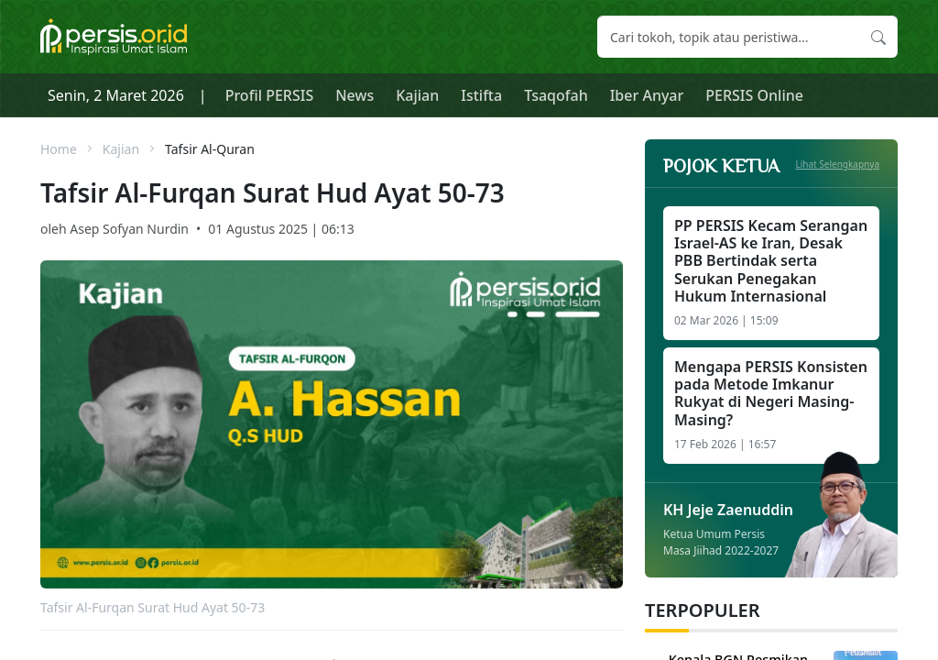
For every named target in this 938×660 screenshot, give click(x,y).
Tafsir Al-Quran (210, 149)
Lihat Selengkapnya (838, 164)
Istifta (481, 95)
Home (58, 149)
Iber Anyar (647, 95)
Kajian (417, 95)
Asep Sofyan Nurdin (129, 228)
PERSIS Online (754, 95)
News (354, 95)
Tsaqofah (556, 95)
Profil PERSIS (269, 95)
